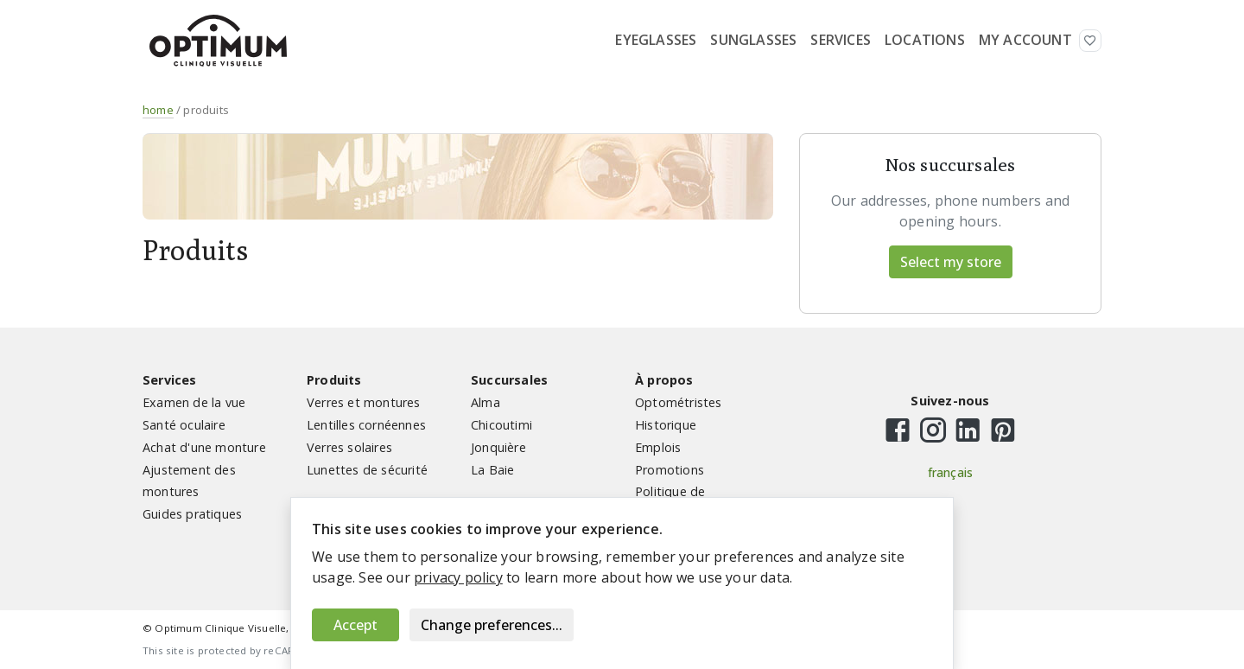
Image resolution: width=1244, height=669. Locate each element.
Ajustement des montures (189, 481)
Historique (665, 425)
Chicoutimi (501, 425)
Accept (355, 624)
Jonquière (498, 447)
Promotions (669, 470)
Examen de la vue (194, 402)
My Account (1025, 39)
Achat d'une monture (204, 447)
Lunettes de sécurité (367, 470)
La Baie (492, 470)
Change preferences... (491, 624)
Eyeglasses (655, 39)
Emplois (658, 447)
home (158, 110)
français (951, 472)
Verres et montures (364, 402)
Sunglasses (753, 39)
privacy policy (458, 577)
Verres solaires (349, 447)
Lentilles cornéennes (366, 425)
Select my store (950, 261)
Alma (485, 402)
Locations (925, 39)
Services (840, 39)
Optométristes (678, 402)
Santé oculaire (184, 425)
